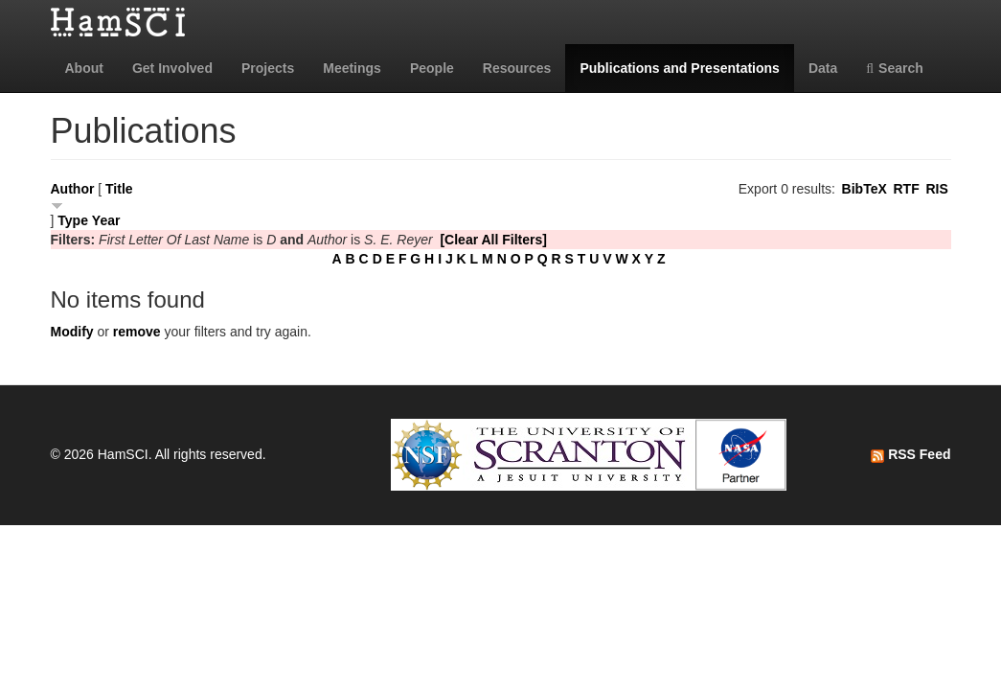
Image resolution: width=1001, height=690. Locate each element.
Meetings (352, 68)
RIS (936, 188)
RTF (906, 188)
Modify (72, 331)
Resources (517, 68)
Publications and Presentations (680, 68)
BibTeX (864, 188)
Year (106, 220)
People (432, 68)
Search (894, 68)
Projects (267, 68)
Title (119, 188)
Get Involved (172, 68)
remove (137, 331)
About (84, 68)
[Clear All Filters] (493, 239)
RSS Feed (910, 454)
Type (72, 220)
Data (822, 68)
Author (73, 188)
